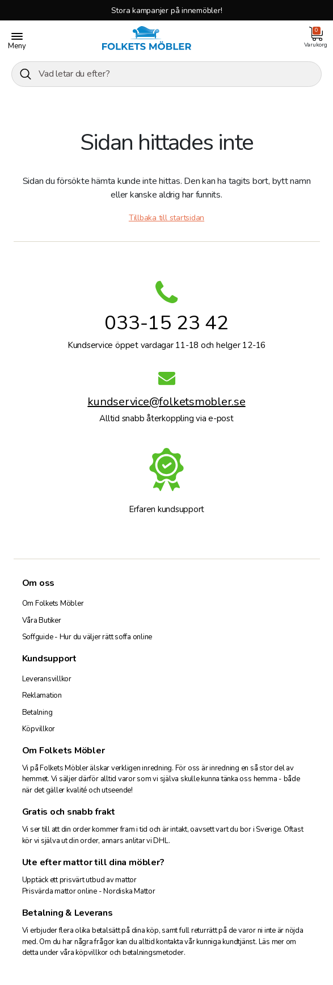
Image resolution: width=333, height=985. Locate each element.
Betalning (37, 712)
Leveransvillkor (46, 679)
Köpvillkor (39, 729)
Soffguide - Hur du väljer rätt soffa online (87, 637)
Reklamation (42, 695)
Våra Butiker (41, 620)
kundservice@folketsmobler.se (166, 403)
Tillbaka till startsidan (166, 217)
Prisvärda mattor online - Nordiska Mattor (88, 891)
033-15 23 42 (166, 322)
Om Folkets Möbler (53, 603)
